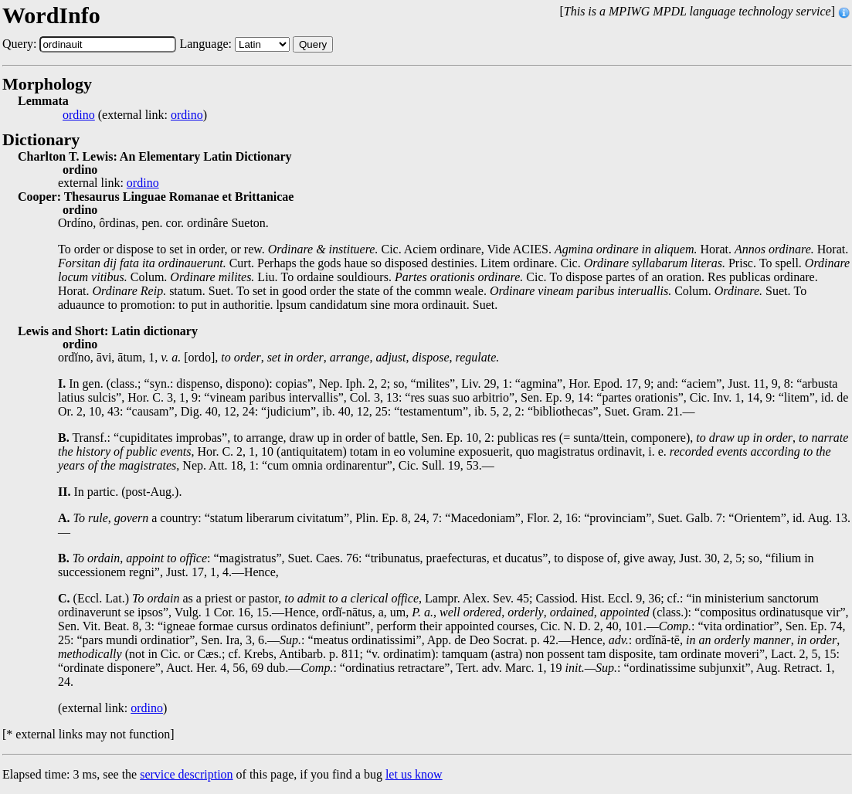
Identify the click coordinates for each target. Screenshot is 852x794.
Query (313, 44)
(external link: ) (135, 115)
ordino (79, 115)
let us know (414, 774)
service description (186, 774)
